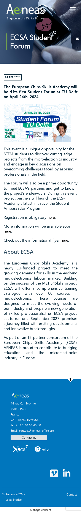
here (51, 217)
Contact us (29, 437)
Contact (72, 494)
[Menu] (73, 9)
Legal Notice (13, 499)
